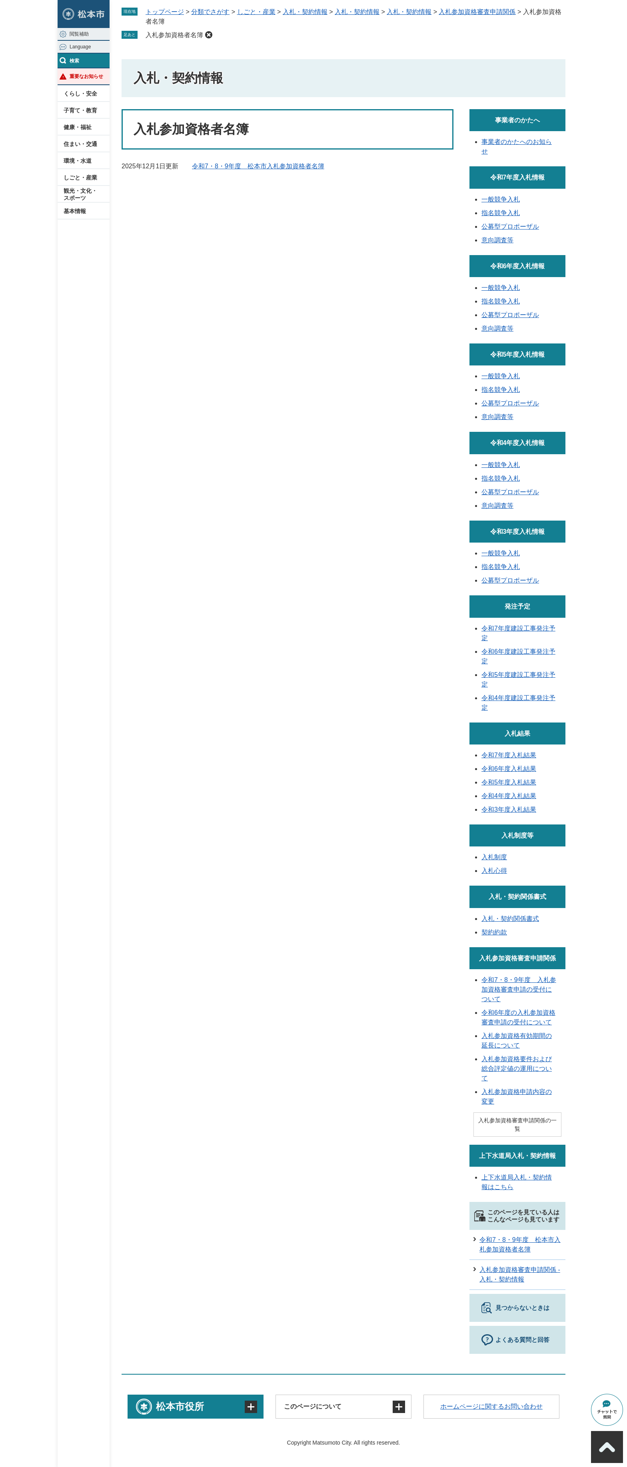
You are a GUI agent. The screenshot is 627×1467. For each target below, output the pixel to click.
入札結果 (517, 733)
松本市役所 (180, 1406)
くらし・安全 (80, 93)
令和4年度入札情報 (517, 442)
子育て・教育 (80, 110)
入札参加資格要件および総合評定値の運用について (516, 1069)
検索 (74, 61)
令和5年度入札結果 (508, 782)
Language (80, 47)
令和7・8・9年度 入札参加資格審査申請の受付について (518, 989)
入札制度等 (517, 835)
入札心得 (494, 870)
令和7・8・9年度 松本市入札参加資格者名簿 (258, 166)
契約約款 (494, 932)
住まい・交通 (80, 144)
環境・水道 (78, 161)
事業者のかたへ (517, 120)
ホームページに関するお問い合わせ (491, 1406)
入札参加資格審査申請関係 (477, 11)
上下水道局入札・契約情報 (517, 1155)
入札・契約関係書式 (517, 896)
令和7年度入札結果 (508, 755)
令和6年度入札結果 (508, 768)
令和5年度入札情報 (517, 354)
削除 (208, 34)
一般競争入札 (500, 199)
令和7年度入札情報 (517, 177)
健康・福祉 (78, 127)
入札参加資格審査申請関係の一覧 (517, 1124)
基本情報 (75, 211)
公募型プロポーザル (510, 226)
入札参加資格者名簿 (174, 35)
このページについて (312, 1406)
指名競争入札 (500, 213)
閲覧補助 (79, 34)
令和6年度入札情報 (517, 266)
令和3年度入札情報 (517, 531)
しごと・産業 (80, 177)
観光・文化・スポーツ (80, 194)
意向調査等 (497, 240)
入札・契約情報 (305, 11)
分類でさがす (210, 11)
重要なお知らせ (86, 76)
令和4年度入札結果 (508, 795)
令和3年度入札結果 (508, 809)
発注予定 (517, 606)
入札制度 (494, 857)
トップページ (165, 11)
